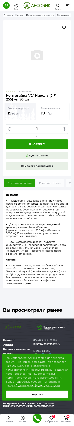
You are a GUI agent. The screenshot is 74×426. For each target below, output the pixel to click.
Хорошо (37, 394)
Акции (8, 344)
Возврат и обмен (50, 183)
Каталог (9, 340)
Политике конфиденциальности (37, 385)
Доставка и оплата (20, 183)
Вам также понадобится (37, 165)
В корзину (37, 144)
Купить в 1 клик (37, 155)
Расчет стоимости (16, 349)
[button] (6, 5)
